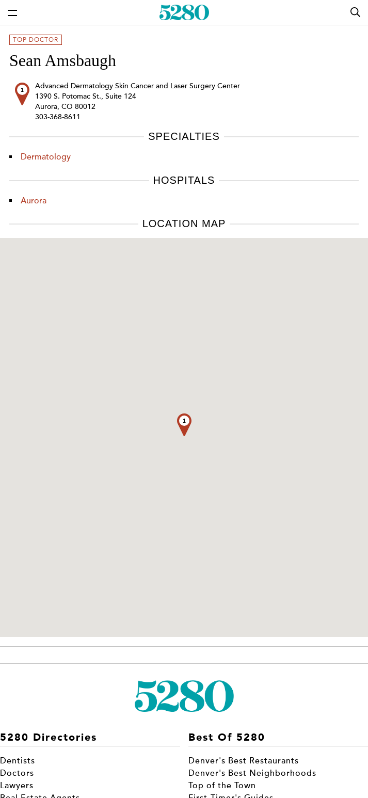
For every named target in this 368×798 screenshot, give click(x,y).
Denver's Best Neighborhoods (252, 773)
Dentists (17, 761)
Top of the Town (222, 785)
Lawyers (17, 785)
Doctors (17, 773)
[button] (184, 425)
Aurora (33, 201)
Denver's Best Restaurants (243, 761)
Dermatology (46, 157)
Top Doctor (35, 39)
